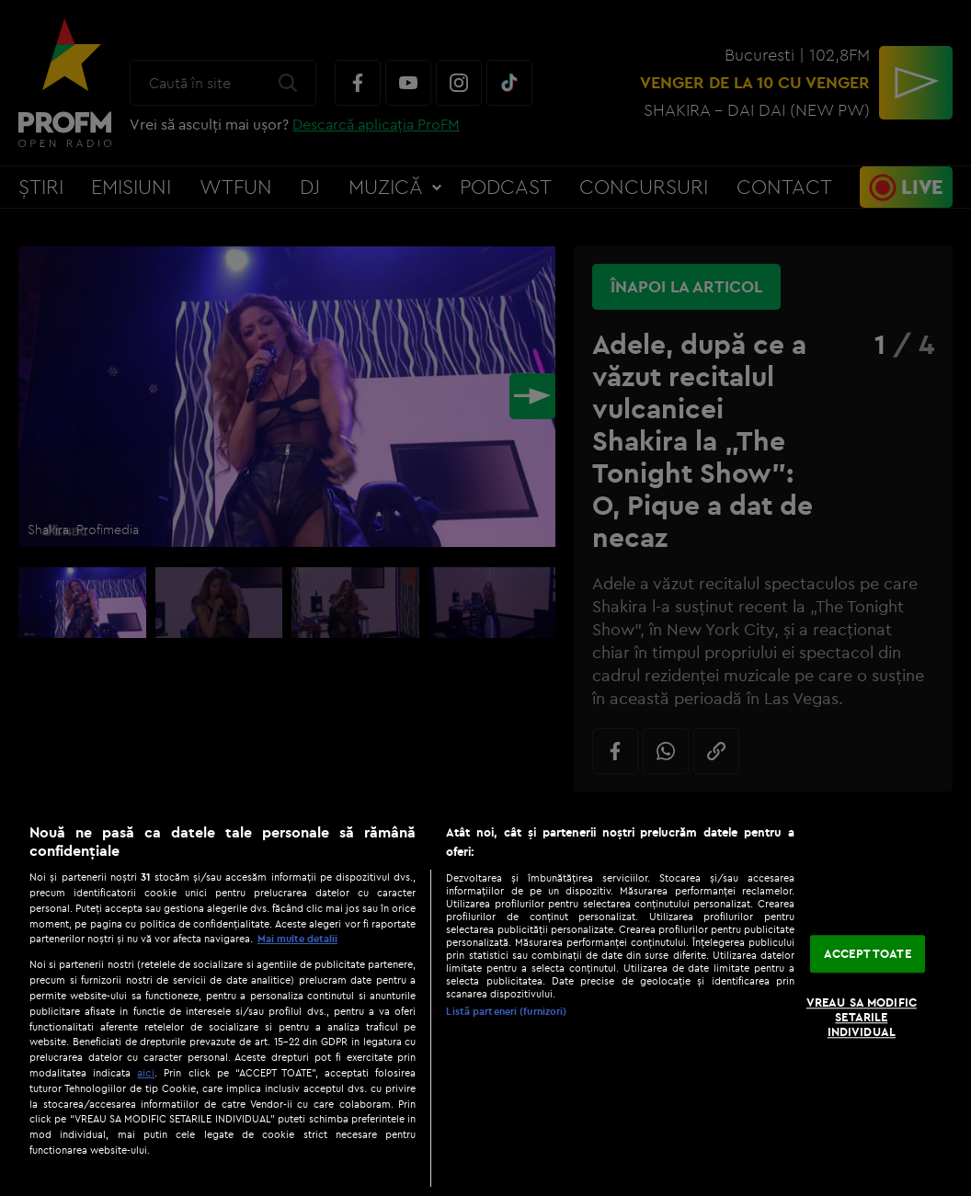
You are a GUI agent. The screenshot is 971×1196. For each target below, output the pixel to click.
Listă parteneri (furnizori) (506, 1011)
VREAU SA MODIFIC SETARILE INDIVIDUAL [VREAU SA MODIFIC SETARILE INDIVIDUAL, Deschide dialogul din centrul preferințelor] (861, 1017)
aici (145, 1072)
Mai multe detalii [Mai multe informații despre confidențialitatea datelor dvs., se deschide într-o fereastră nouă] (297, 938)
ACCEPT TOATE (867, 953)
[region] (485, 1000)
